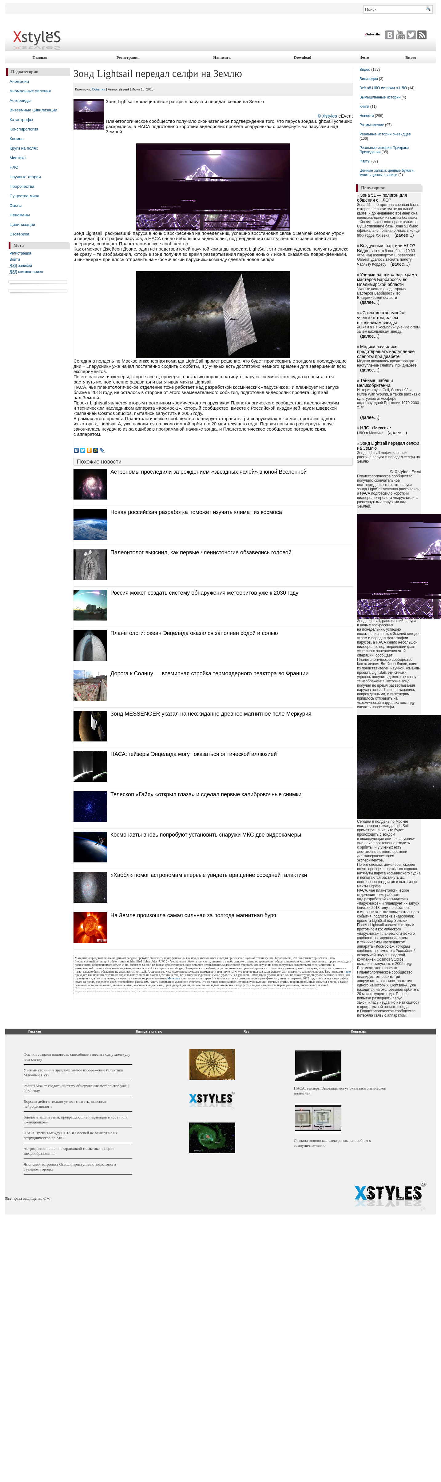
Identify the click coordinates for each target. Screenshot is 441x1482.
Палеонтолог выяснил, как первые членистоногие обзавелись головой (201, 552)
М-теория (173, 978)
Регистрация (128, 57)
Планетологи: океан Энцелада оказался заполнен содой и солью (194, 633)
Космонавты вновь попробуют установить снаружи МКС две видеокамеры (205, 835)
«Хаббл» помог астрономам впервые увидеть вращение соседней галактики (208, 875)
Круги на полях (24, 148)
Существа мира (24, 196)
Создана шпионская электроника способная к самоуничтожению (332, 1143)
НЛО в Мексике (375, 427)
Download (302, 57)
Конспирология (24, 129)
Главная (39, 57)
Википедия (369, 79)
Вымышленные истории (381, 97)
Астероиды (20, 100)
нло (348, 971)
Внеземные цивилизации (33, 110)
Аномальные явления (30, 91)
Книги (364, 106)
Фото (364, 57)
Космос (16, 138)
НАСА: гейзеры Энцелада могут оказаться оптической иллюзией (193, 754)
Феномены (20, 215)
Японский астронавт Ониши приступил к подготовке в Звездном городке (70, 1166)
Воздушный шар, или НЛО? (387, 245)
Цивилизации (22, 224)
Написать (222, 57)
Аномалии (19, 81)
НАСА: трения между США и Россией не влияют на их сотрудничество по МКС (70, 1135)
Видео (410, 57)
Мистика (18, 157)
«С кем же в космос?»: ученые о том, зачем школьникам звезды (381, 317)
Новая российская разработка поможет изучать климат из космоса (196, 512)
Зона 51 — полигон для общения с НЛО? (382, 198)
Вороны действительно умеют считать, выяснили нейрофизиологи (66, 1104)
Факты (16, 205)
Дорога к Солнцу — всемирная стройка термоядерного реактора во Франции (209, 673)
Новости (367, 116)
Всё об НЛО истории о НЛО (383, 88)
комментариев (26, 272)
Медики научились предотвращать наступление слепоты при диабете (386, 351)
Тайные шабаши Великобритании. (375, 383)
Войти (15, 259)
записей (21, 265)
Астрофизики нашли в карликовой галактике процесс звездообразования (69, 1151)
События (98, 89)
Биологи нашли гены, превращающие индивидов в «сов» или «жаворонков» (76, 1119)
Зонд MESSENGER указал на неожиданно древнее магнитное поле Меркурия (210, 714)
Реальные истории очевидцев (385, 134)
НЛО (14, 167)
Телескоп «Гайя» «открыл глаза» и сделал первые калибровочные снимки (205, 794)
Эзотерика (19, 234)
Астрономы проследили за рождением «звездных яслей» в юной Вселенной (208, 472)
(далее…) (404, 235)
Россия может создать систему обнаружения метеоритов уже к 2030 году (204, 593)
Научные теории (25, 177)
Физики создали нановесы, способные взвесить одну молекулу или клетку (77, 1057)
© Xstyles (327, 115)
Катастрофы (21, 119)
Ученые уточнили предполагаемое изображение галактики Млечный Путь (73, 1072)
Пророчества (22, 186)
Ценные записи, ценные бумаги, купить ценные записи (387, 172)
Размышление (372, 125)
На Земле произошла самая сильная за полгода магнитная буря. (194, 915)
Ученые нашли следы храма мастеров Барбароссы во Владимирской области (387, 279)
